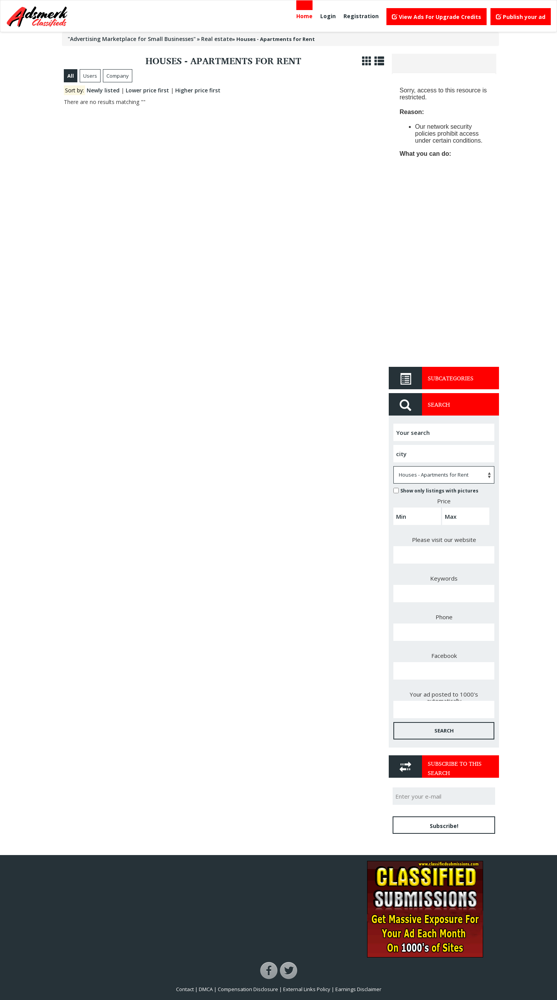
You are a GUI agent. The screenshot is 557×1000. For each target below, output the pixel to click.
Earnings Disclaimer (358, 989)
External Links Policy (306, 989)
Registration (361, 16)
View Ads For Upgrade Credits (436, 16)
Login (328, 16)
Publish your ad (520, 16)
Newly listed (103, 90)
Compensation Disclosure (248, 989)
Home (304, 16)
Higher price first (197, 90)
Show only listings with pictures (435, 490)
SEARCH (444, 730)
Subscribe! (444, 826)
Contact (185, 989)
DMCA (206, 989)
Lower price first (147, 90)
